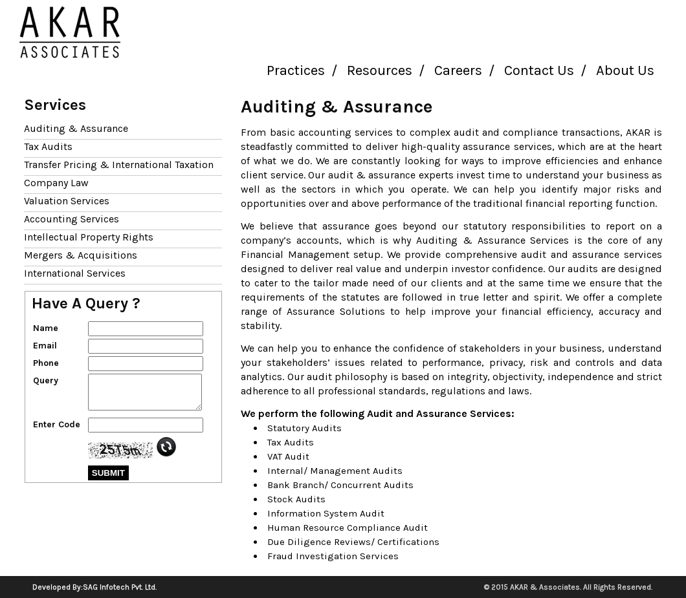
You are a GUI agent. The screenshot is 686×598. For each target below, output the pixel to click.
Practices (296, 70)
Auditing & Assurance (76, 128)
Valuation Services (66, 201)
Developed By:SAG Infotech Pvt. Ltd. (94, 587)
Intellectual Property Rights (88, 237)
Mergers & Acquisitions (80, 255)
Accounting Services (71, 219)
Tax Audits (48, 146)
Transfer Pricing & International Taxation (119, 164)
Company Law (56, 182)
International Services (75, 273)
